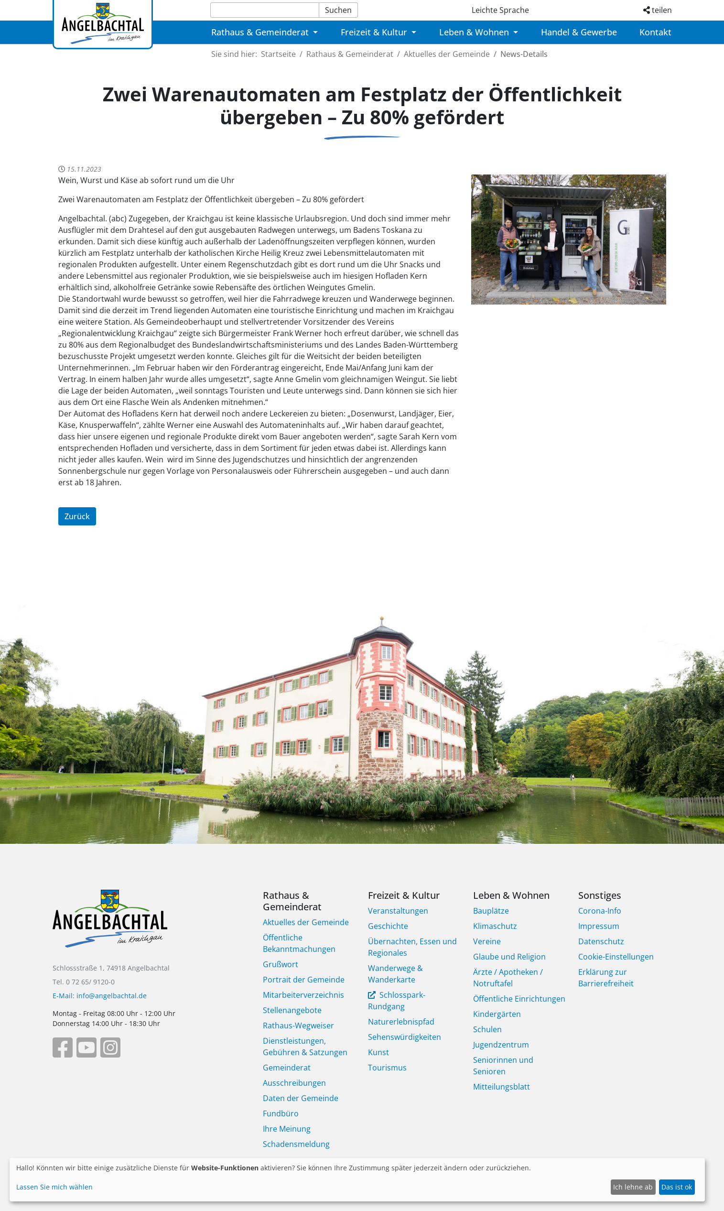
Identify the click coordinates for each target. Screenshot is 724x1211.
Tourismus (387, 1067)
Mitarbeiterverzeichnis (303, 995)
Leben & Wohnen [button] (475, 32)
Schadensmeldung (296, 1144)
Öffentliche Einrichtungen (519, 998)
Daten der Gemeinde (300, 1098)
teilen (657, 10)
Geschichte (388, 926)
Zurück (77, 516)
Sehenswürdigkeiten (404, 1037)
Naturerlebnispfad (401, 1021)
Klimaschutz (495, 926)
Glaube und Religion (509, 956)
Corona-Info (599, 911)
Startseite (278, 54)
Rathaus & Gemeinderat (349, 54)
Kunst (378, 1052)
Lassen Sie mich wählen (54, 1186)
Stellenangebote (292, 1010)
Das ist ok (676, 1186)
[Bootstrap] (110, 925)
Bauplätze (491, 911)
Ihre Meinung (287, 1129)
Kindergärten (497, 1014)
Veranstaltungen (398, 911)
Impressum (598, 926)
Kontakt (655, 32)
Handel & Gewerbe (579, 32)
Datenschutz (601, 941)
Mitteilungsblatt (501, 1086)
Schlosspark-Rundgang (396, 1001)
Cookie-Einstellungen (616, 956)
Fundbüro (281, 1113)
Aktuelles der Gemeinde (447, 54)
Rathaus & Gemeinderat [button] (261, 32)
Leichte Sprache (500, 10)
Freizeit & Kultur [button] (375, 32)
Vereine (487, 941)
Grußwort (280, 964)
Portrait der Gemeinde (304, 979)
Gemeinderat (287, 1067)
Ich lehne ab (633, 1186)
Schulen (487, 1029)
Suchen (338, 10)
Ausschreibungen (294, 1083)
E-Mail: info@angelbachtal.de (100, 995)
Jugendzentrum (501, 1044)
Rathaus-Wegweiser (298, 1025)
